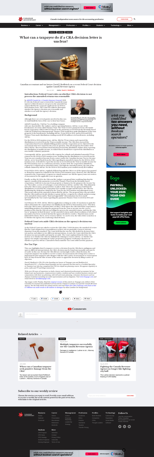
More (129, 25)
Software (108, 423)
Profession (70, 25)
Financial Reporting (68, 418)
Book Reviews (96, 415)
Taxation (68, 32)
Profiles (86, 25)
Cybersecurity (110, 415)
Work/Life (55, 425)
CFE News (41, 435)
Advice (54, 415)
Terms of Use (56, 442)
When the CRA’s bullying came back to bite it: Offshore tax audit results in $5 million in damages (60, 286)
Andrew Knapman (43, 440)
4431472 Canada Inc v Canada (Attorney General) (44, 100)
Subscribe (124, 19)
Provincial (41, 420)
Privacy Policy (56, 437)
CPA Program (42, 432)
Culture (67, 415)
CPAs (94, 420)
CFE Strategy (42, 437)
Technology (115, 25)
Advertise (54, 432)
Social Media (110, 420)
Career (38, 25)
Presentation (56, 418)
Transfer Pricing (83, 427)
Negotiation (109, 418)
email (77, 298)
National (60, 32)
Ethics (80, 418)
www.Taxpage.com (87, 277)
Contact (54, 435)
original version (56, 282)
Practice (52, 32)
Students (99, 25)
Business (24, 25)
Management (54, 25)
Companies (95, 418)
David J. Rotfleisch (105, 338)
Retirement (55, 423)
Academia (82, 415)
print (87, 298)
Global (40, 415)
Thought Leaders (97, 423)
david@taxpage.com (42, 278)
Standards (82, 423)
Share (44, 298)
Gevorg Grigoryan (43, 442)
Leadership (68, 422)
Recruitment (55, 420)
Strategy (67, 424)
